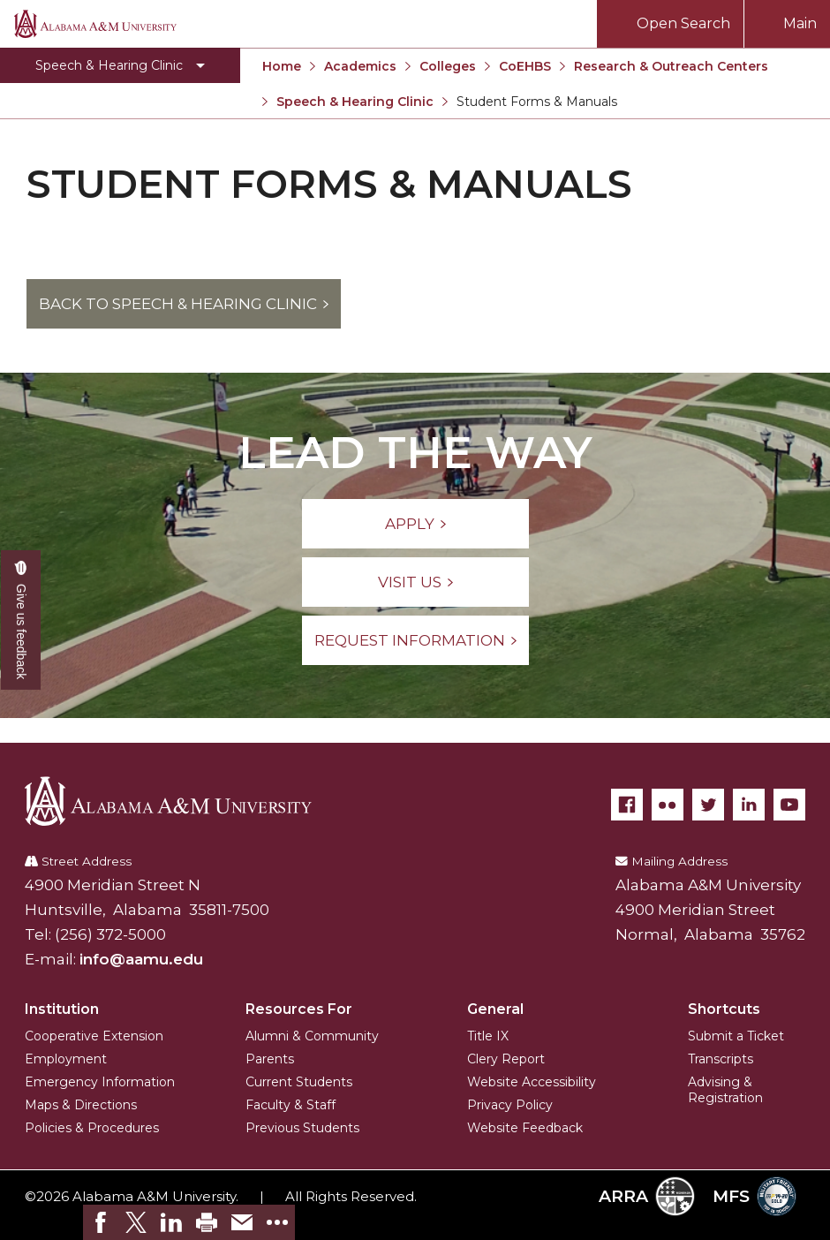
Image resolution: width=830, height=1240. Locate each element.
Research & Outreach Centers (671, 66)
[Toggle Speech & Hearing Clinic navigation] (120, 65)
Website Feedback (525, 1128)
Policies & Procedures (92, 1128)
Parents (269, 1059)
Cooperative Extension (94, 1036)
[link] (100, 1222)
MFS (754, 1196)
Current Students (298, 1082)
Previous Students (302, 1128)
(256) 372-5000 (110, 934)
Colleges (447, 66)
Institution (62, 1009)
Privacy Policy (510, 1105)
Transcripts (720, 1059)
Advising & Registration (725, 1090)
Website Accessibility (531, 1082)
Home (281, 66)
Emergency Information (100, 1082)
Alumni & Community (312, 1036)
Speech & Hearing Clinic (355, 102)
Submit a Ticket (736, 1036)
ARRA (647, 1196)
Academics (360, 66)
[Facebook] (627, 804)
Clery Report (506, 1059)
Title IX (488, 1036)
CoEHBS (525, 66)
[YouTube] (789, 804)
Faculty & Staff (290, 1105)
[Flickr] (667, 804)
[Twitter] (708, 804)
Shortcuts (724, 1009)
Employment (66, 1059)
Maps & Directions (81, 1105)
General (495, 1009)
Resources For (298, 1009)
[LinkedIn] (749, 804)
